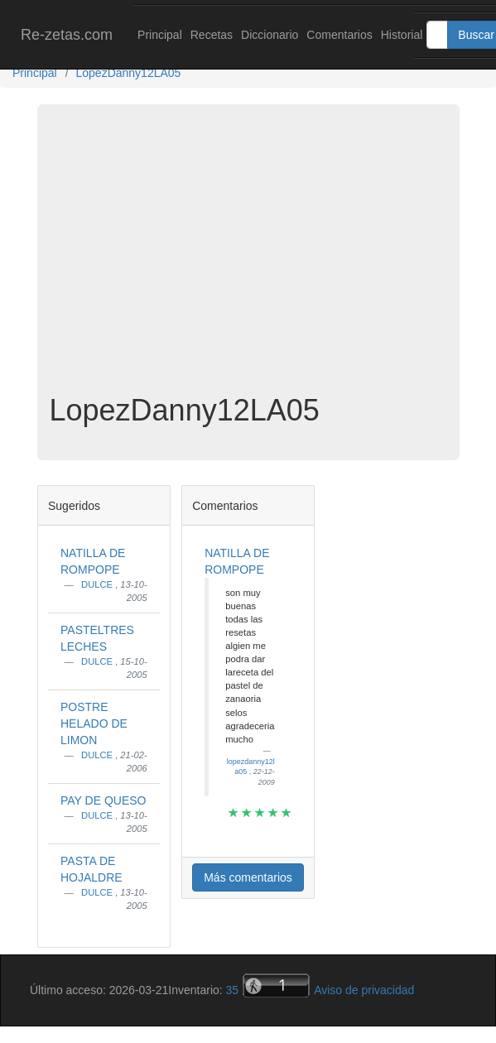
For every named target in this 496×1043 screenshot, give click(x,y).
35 (232, 990)
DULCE (98, 584)
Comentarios (339, 34)
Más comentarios (248, 877)
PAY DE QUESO (103, 800)
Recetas (211, 34)
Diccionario (269, 34)
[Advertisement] (248, 261)
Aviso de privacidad (364, 990)
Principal (159, 34)
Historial (402, 34)
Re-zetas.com (67, 34)
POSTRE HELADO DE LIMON (94, 723)
